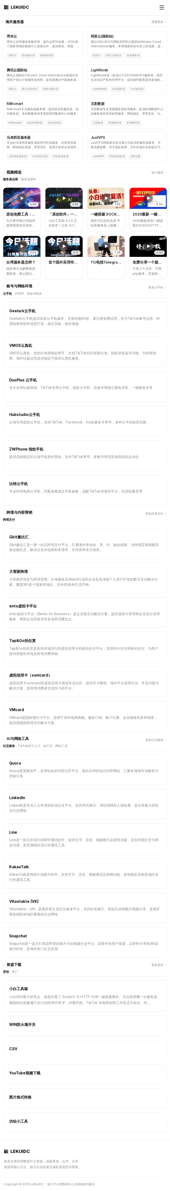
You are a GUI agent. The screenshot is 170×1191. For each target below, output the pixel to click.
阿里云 (97, 55)
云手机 (7, 293)
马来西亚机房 (40, 156)
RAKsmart (15, 122)
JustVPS (98, 156)
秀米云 (12, 55)
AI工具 (47, 746)
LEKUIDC (16, 7)
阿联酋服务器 (117, 156)
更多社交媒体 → (156, 739)
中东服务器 (137, 89)
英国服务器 (114, 122)
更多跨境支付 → (156, 513)
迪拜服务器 (118, 89)
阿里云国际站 (114, 55)
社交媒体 (9, 746)
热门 (15, 971)
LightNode (100, 89)
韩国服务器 (46, 55)
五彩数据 (98, 122)
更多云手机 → (157, 287)
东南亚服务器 (61, 156)
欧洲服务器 (133, 122)
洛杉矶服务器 (35, 122)
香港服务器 (28, 55)
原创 (6, 971)
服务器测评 (28, 179)
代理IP (19, 293)
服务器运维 (10, 179)
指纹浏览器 (34, 293)
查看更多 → (159, 22)
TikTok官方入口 (29, 746)
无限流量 (135, 156)
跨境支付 (9, 519)
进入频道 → (159, 172)
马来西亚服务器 (18, 156)
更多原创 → (159, 965)
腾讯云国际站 (29, 89)
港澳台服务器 (51, 89)
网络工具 (61, 746)
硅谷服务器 (54, 122)
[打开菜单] (162, 7)
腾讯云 (12, 89)
